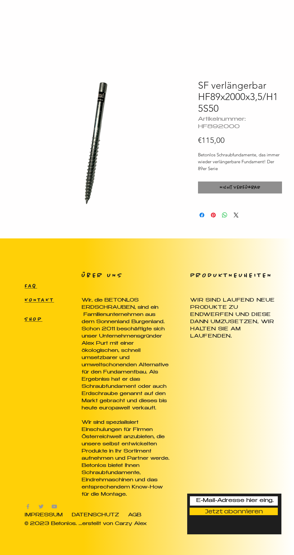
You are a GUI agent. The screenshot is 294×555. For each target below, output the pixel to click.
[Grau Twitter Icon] (41, 506)
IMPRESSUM (44, 515)
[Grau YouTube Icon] (54, 506)
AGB (134, 515)
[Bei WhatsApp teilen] (224, 215)
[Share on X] (236, 215)
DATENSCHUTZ (95, 515)
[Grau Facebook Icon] (28, 506)
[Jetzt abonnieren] (234, 511)
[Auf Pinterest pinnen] (213, 215)
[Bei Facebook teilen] (202, 215)
